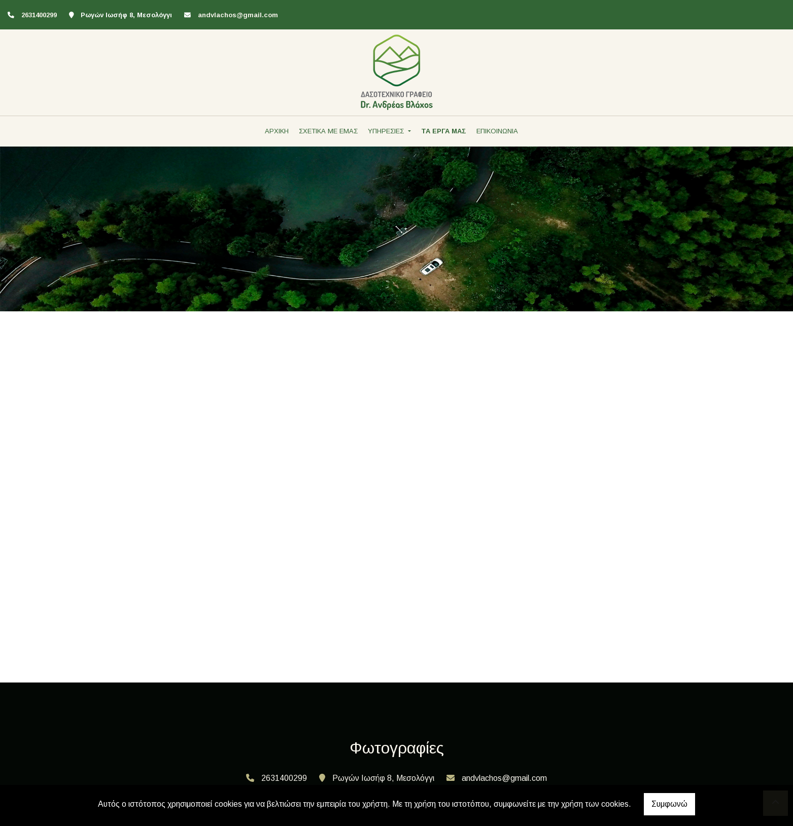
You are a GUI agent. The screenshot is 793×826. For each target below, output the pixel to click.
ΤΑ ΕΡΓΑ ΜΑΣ (443, 131)
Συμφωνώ (669, 804)
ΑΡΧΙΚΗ (277, 131)
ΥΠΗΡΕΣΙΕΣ (387, 131)
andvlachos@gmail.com (238, 15)
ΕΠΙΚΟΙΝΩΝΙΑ (497, 131)
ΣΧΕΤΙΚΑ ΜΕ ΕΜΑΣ (328, 131)
